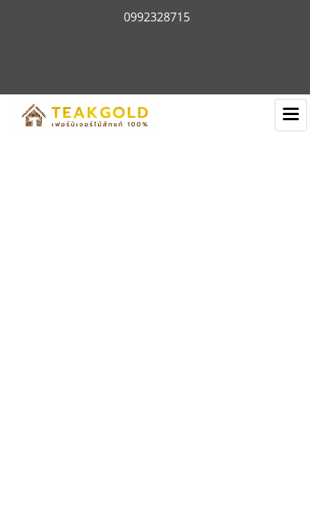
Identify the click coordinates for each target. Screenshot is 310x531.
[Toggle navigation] (291, 115)
